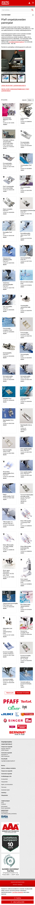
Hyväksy (17, 898)
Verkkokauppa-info (6, 776)
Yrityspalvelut (4, 781)
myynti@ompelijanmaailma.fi (16, 42)
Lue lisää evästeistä (17, 892)
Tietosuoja (3, 787)
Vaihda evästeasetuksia (17, 882)
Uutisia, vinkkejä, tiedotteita (8, 768)
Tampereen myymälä (6, 771)
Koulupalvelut (4, 779)
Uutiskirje (3, 792)
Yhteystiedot (4, 795)
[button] (29, 3)
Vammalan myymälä (6, 773)
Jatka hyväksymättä (17, 902)
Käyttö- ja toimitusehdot (7, 784)
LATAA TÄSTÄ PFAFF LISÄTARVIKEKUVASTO (13, 85)
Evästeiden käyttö (5, 790)
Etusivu (3, 765)
